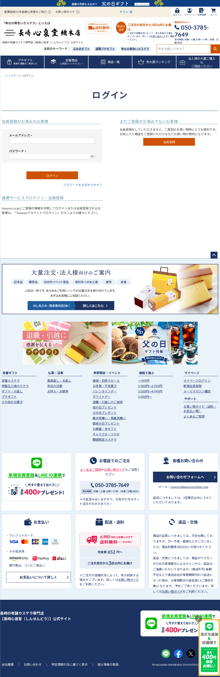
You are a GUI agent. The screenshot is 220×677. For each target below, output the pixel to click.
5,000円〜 (145, 396)
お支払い (41, 522)
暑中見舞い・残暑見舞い (109, 418)
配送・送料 (114, 522)
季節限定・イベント (107, 373)
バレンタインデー (105, 391)
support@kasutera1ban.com (189, 487)
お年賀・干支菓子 (105, 386)
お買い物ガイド (65, 12)
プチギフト (9, 396)
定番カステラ (11, 380)
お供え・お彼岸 (57, 391)
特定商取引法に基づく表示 (70, 664)
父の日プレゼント (105, 413)
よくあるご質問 (194, 416)
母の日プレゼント (105, 407)
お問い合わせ (33, 664)
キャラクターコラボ (106, 434)
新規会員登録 (192, 386)
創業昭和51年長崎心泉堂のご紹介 (25, 12)
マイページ (191, 373)
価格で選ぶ (146, 373)
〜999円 (143, 380)
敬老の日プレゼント (106, 423)
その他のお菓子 (12, 402)
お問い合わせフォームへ (185, 477)
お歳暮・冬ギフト (105, 429)
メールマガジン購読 (197, 391)
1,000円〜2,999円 (150, 386)
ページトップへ (214, 255)
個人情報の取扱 (108, 664)
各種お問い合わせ (188, 460)
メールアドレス (21, 135)
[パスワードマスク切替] (92, 156)
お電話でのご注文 (114, 460)
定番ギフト (10, 373)
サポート (190, 399)
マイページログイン (197, 380)
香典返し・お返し (59, 380)
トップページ (13, 75)
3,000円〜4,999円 (150, 391)
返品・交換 (188, 522)
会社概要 (8, 664)
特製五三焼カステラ (15, 386)
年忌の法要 (54, 386)
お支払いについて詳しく (38, 577)
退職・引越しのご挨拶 (108, 402)
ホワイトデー (102, 396)
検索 (215, 49)
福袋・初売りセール (106, 380)
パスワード (18, 151)
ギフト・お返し (12, 391)
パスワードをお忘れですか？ (82, 185)
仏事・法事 (55, 373)
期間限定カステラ (105, 439)
